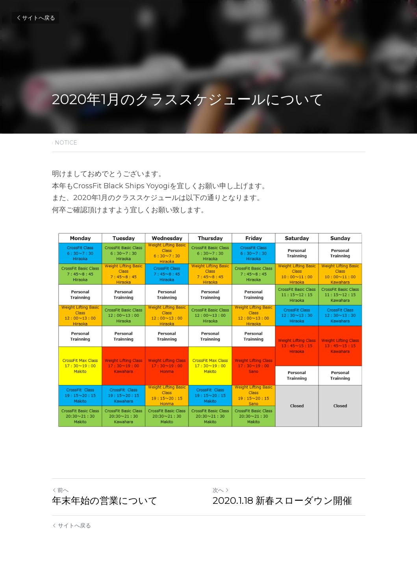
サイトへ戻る (35, 17)
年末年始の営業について (105, 500)
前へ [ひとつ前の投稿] (60, 490)
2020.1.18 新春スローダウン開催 (282, 500)
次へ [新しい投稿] (221, 490)
